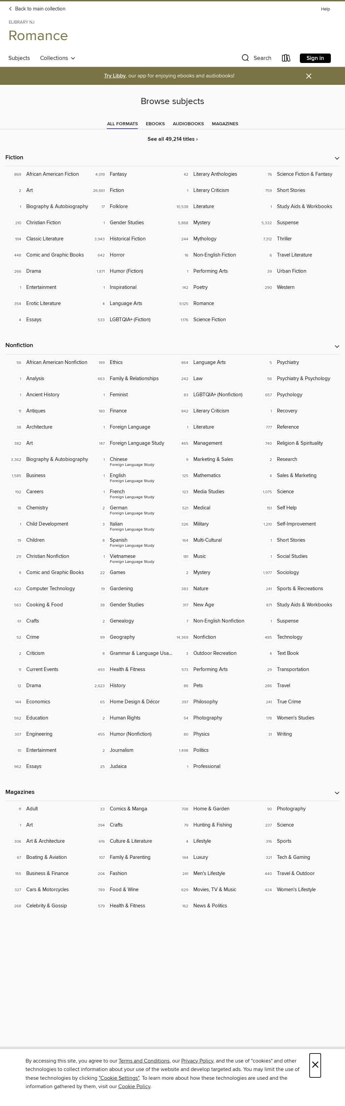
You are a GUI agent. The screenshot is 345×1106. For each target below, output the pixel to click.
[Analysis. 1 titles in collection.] (47, 379)
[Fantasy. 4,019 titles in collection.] (130, 174)
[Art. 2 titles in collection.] (47, 190)
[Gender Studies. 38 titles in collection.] (130, 605)
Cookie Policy (134, 1086)
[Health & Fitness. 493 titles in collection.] (130, 670)
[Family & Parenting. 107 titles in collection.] (130, 857)
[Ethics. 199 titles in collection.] (130, 363)
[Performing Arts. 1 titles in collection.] (214, 271)
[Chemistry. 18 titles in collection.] (47, 508)
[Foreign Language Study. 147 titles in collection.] (130, 443)
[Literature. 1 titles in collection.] (214, 427)
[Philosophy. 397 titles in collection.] (214, 702)
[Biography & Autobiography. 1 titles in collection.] (47, 207)
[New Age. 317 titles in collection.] (214, 605)
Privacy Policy (197, 1061)
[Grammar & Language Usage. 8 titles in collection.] (130, 653)
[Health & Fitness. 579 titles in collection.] (130, 906)
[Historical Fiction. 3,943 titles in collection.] (130, 239)
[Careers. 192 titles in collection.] (47, 492)
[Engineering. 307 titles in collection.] (47, 734)
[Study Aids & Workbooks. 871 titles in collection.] (298, 605)
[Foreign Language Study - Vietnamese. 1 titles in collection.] (130, 556)
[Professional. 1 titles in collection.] (214, 767)
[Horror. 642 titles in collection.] (130, 255)
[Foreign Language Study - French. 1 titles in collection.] (130, 492)
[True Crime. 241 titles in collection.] (298, 702)
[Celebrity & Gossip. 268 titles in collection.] (47, 906)
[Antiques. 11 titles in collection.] (47, 411)
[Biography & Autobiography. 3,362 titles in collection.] (47, 459)
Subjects (19, 58)
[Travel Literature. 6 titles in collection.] (298, 255)
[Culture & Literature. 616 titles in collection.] (130, 841)
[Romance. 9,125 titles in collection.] (214, 304)
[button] (255, 59)
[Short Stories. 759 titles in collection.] (298, 190)
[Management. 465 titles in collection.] (214, 443)
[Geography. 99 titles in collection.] (130, 637)
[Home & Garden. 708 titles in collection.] (214, 809)
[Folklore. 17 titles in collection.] (130, 207)
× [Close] (315, 1065)
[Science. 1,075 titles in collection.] (298, 492)
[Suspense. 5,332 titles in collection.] (298, 223)
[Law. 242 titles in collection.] (214, 379)
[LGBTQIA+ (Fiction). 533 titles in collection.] (130, 320)
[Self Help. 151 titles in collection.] (298, 508)
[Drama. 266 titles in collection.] (47, 271)
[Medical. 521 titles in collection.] (214, 508)
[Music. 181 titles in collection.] (214, 556)
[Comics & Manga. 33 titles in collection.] (130, 809)
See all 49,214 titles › (173, 139)
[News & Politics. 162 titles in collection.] (214, 906)
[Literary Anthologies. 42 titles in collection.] (214, 174)
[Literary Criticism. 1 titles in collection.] (214, 190)
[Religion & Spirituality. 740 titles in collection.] (298, 443)
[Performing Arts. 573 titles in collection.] (214, 670)
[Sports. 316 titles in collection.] (298, 841)
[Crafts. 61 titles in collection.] (47, 621)
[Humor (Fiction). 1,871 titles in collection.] (130, 271)
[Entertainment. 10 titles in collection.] (47, 750)
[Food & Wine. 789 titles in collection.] (130, 890)
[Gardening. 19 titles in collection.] (130, 589)
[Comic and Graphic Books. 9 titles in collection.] (47, 573)
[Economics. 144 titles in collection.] (47, 702)
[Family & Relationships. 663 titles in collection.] (130, 379)
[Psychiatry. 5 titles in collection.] (298, 363)
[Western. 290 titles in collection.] (298, 287)
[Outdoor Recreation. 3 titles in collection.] (214, 653)
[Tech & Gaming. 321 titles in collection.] (298, 857)
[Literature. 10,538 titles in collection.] (214, 207)
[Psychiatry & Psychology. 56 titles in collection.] (298, 379)
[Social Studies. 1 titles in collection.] (298, 556)
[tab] (122, 124)
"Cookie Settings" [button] (119, 1078)
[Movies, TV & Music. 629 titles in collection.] (214, 890)
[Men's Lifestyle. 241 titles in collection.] (214, 874)
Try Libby (115, 75)
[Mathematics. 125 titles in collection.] (214, 476)
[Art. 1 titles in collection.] (47, 825)
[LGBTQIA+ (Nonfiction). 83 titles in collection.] (214, 395)
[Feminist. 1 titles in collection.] (130, 395)
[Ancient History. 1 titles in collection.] (47, 395)
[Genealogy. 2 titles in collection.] (130, 621)
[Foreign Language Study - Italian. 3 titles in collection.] (130, 524)
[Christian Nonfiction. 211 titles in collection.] (47, 556)
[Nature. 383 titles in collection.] (214, 589)
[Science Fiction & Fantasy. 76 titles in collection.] (298, 174)
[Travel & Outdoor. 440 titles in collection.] (298, 874)
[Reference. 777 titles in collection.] (298, 427)
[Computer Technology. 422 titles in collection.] (47, 589)
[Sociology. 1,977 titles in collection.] (298, 573)
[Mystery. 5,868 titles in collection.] (214, 223)
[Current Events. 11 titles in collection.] (47, 670)
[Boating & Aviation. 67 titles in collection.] (47, 857)
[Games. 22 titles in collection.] (130, 573)
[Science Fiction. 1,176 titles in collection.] (214, 320)
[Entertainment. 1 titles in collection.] (47, 287)
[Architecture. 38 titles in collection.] (47, 427)
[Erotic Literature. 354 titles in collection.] (47, 304)
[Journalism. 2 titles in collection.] (130, 750)
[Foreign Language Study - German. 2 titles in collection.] (130, 508)
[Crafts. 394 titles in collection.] (130, 825)
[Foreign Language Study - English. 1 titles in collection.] (130, 476)
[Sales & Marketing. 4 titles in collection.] (298, 476)
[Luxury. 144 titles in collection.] (214, 857)
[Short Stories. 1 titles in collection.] (298, 540)
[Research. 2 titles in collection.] (298, 459)
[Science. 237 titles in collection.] (298, 825)
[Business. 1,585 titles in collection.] (47, 476)
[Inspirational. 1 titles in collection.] (130, 287)
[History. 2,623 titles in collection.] (130, 686)
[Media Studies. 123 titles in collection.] (214, 492)
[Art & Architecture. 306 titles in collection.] (47, 841)
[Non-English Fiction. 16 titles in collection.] (214, 255)
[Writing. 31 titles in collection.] (298, 734)
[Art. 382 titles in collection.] (47, 443)
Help (325, 9)
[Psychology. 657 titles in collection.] (298, 395)
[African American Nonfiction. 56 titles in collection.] (47, 363)
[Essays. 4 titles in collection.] (47, 320)
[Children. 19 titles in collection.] (47, 540)
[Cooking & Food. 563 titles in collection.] (47, 605)
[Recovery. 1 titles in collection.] (298, 411)
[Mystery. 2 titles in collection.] (214, 573)
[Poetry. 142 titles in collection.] (214, 287)
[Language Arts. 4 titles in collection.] (130, 304)
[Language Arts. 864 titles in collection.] (214, 363)
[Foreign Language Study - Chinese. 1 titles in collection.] (130, 459)
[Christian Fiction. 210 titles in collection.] (47, 223)
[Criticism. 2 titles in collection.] (47, 653)
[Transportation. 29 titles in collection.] (298, 670)
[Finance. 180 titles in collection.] (130, 411)
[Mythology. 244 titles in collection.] (214, 239)
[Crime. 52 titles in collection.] (47, 637)
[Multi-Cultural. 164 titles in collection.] (214, 540)
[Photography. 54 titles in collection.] (214, 718)
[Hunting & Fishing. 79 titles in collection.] (214, 825)
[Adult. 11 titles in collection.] (47, 809)
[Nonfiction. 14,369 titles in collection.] (214, 637)
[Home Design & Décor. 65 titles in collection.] (130, 702)
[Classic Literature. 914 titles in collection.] (47, 239)
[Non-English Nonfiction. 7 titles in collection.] (214, 621)
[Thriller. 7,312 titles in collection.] (298, 239)
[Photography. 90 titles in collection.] (298, 809)
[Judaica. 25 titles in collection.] (130, 767)
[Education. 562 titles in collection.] (47, 718)
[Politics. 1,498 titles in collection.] (214, 750)
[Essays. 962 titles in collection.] (47, 767)
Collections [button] (57, 58)
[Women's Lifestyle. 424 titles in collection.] (298, 890)
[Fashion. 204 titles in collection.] (130, 874)
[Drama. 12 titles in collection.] (47, 686)
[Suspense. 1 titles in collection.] (298, 621)
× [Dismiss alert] (308, 76)
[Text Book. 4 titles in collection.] (298, 653)
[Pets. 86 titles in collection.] (214, 686)
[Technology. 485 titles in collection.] (298, 637)
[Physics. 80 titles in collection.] (214, 734)
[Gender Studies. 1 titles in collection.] (130, 223)
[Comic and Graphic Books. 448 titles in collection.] (47, 255)
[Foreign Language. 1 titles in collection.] (130, 427)
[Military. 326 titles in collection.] (214, 524)
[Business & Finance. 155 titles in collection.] (47, 874)
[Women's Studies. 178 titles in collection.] (298, 718)
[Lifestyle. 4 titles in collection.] (214, 841)
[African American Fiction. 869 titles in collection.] (47, 174)
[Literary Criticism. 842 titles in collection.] (214, 411)
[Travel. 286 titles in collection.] (298, 686)
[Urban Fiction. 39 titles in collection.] (298, 271)
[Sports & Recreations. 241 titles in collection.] (298, 589)
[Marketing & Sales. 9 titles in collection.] (214, 459)
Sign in (315, 58)
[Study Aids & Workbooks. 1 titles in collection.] (298, 207)
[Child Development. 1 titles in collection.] (47, 524)
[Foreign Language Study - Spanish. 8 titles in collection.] (130, 540)
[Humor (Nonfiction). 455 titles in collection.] (130, 734)
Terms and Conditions (144, 1061)
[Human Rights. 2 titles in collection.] (130, 718)
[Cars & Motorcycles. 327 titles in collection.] (47, 890)
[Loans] (286, 59)
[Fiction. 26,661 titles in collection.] (130, 190)
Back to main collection (36, 9)
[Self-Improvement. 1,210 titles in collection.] (298, 524)
